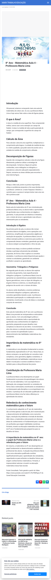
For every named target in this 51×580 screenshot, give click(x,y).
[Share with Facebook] (37, 481)
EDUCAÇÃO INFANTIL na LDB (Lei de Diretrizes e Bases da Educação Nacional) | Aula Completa (25, 543)
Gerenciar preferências (10, 574)
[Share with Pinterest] (40, 481)
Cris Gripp (8, 69)
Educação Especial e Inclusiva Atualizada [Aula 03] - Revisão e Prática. (41, 542)
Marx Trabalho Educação (14, 2)
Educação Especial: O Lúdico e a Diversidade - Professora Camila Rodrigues (9, 543)
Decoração (22, 69)
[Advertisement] (25, 24)
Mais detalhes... (30, 569)
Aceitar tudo (41, 574)
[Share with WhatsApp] (43, 481)
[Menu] (47, 2)
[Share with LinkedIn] (47, 481)
